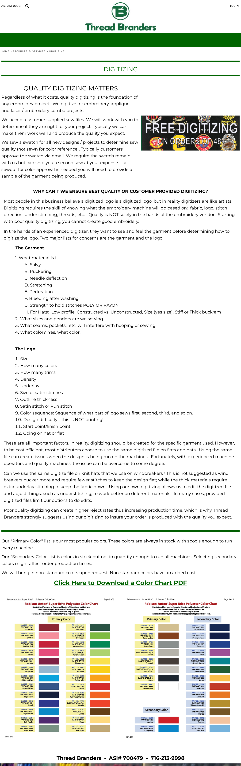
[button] (27, 6)
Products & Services (29, 51)
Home (5, 51)
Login (234, 6)
